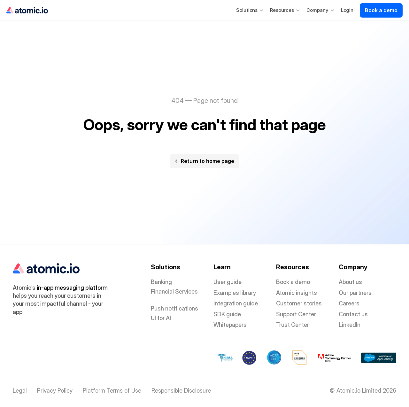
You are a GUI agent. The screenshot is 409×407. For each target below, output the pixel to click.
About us (350, 282)
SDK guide (227, 314)
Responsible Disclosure (181, 390)
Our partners (355, 292)
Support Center (296, 314)
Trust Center (292, 324)
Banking (161, 282)
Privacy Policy (55, 390)
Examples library (234, 292)
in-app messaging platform (72, 287)
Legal (20, 390)
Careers (349, 303)
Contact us (353, 314)
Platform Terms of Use (112, 390)
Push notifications (174, 308)
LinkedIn (349, 324)
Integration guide (235, 303)
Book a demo (293, 282)
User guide (227, 282)
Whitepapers (230, 324)
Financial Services (174, 291)
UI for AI (161, 318)
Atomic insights (296, 292)
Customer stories (299, 303)
